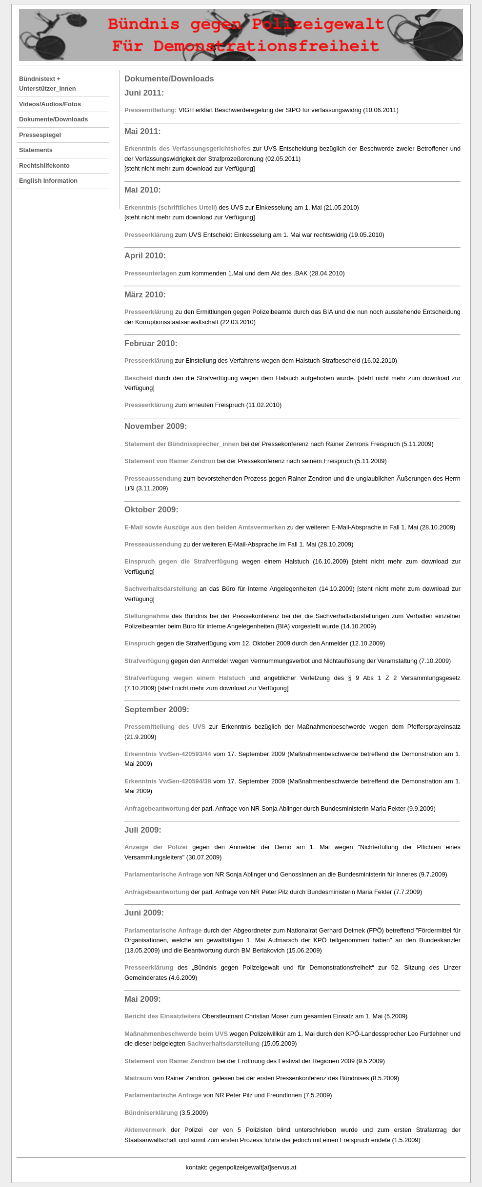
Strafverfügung (146, 660)
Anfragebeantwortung (156, 808)
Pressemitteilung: (150, 110)
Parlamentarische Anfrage (162, 874)
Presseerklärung (148, 234)
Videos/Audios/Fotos (50, 104)
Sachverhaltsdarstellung (160, 588)
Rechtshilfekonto (44, 165)
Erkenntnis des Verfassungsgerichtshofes (187, 148)
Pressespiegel (40, 134)
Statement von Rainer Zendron (169, 461)
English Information (48, 180)
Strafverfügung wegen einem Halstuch (184, 677)
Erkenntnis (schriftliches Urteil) (170, 207)
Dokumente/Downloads (53, 119)
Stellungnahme (146, 616)
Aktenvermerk (145, 1129)
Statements (36, 150)
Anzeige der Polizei (155, 847)
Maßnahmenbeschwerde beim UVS (176, 1033)
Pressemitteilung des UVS (164, 726)
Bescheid (138, 378)
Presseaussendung (152, 478)
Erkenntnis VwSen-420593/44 (167, 754)
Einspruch (139, 643)
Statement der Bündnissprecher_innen (181, 444)
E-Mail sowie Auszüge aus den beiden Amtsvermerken (204, 527)
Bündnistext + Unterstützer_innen (47, 83)
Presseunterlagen (150, 273)
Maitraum (138, 1078)
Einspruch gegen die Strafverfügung (181, 561)
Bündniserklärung (151, 1112)
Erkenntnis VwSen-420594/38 (167, 781)
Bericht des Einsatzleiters (162, 1016)
